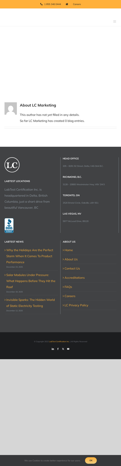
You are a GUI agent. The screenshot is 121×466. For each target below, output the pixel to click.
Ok (90, 460)
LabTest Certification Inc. (59, 341)
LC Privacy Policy (76, 305)
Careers (70, 296)
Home (69, 250)
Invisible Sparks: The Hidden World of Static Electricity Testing (30, 303)
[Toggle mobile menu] (114, 21)
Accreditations (75, 277)
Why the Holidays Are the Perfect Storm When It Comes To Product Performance (29, 256)
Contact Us (72, 268)
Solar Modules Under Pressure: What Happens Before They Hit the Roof (30, 281)
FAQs (68, 287)
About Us (71, 259)
